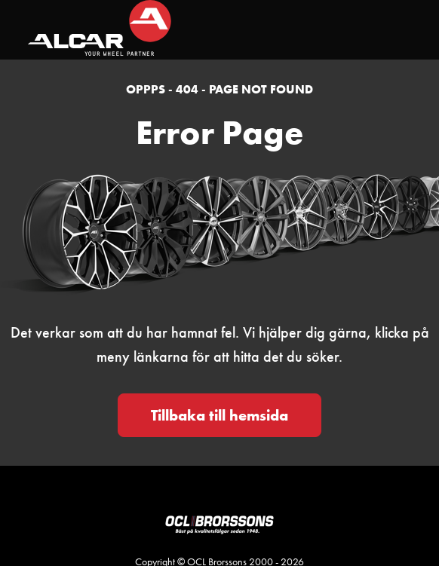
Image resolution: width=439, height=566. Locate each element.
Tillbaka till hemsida (219, 415)
